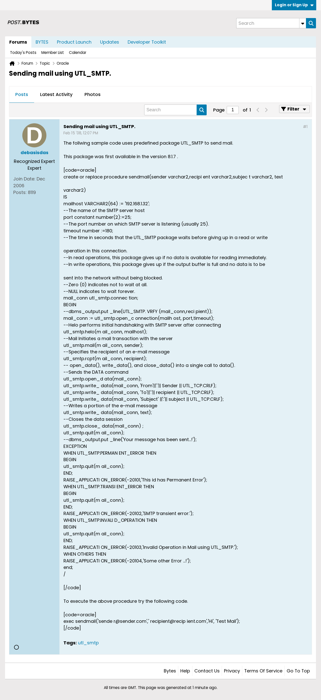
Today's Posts (23, 52)
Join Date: (24, 179)
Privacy (232, 671)
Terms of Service (263, 671)
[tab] (21, 94)
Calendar (77, 52)
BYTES (42, 42)
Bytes (170, 671)
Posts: (20, 192)
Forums (18, 42)
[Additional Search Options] (302, 23)
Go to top (298, 671)
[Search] (271, 23)
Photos (93, 94)
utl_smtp (88, 643)
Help (185, 671)
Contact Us (207, 671)
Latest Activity (56, 94)
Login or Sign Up (294, 5)
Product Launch (74, 42)
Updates (109, 42)
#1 (305, 126)
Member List (52, 52)
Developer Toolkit (147, 42)
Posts (21, 94)
